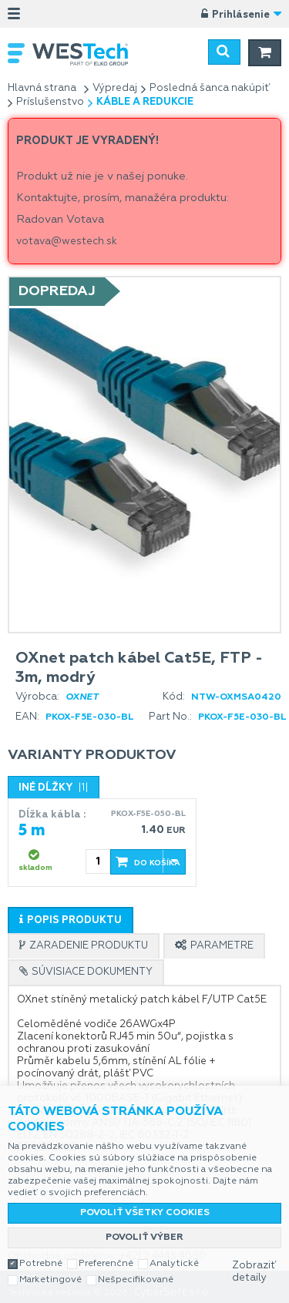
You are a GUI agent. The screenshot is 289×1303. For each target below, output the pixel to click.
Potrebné (40, 1263)
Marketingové (50, 1280)
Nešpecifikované (135, 1280)
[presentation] (70, 920)
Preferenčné (106, 1263)
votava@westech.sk (66, 242)
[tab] (70, 920)
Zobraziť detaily (254, 1272)
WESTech (88, 54)
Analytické (174, 1263)
